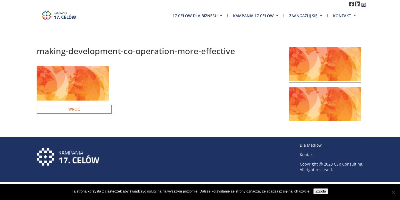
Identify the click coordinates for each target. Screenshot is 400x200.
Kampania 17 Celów (253, 15)
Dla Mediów (311, 145)
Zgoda (321, 191)
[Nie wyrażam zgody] (393, 192)
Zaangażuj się (303, 15)
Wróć (74, 109)
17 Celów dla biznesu (195, 15)
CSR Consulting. (348, 164)
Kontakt (342, 15)
